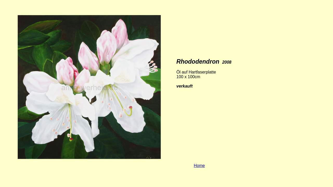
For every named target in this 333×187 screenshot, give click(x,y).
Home (199, 165)
